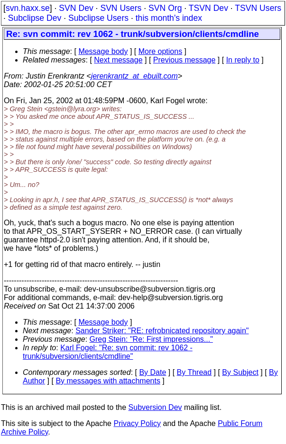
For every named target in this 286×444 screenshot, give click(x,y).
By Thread (194, 372)
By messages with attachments (107, 381)
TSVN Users (258, 8)
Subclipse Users (98, 18)
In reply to (242, 60)
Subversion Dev (155, 407)
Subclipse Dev (34, 18)
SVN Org (165, 8)
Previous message (184, 60)
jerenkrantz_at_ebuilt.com (134, 76)
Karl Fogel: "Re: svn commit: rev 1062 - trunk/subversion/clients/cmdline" (108, 352)
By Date (152, 372)
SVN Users (120, 8)
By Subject (240, 372)
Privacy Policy (137, 423)
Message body (103, 51)
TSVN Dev (208, 8)
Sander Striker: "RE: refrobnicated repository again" (162, 331)
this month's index (169, 18)
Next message (118, 60)
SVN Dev (76, 8)
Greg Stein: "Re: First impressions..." (151, 339)
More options (160, 51)
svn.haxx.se (28, 8)
